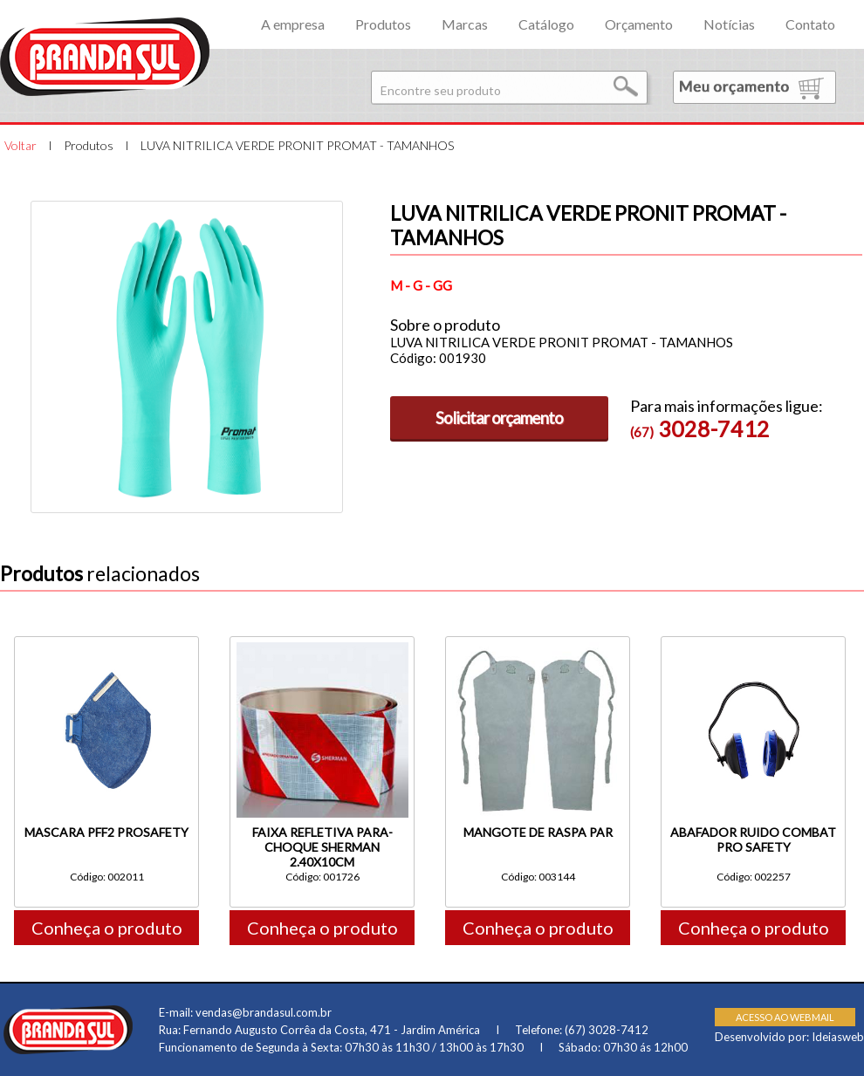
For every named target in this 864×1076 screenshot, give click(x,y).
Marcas (465, 24)
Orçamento (639, 24)
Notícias (729, 24)
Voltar (20, 145)
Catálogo (546, 24)
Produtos (383, 24)
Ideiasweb (838, 1037)
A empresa (293, 24)
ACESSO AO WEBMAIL (785, 1017)
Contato (810, 24)
